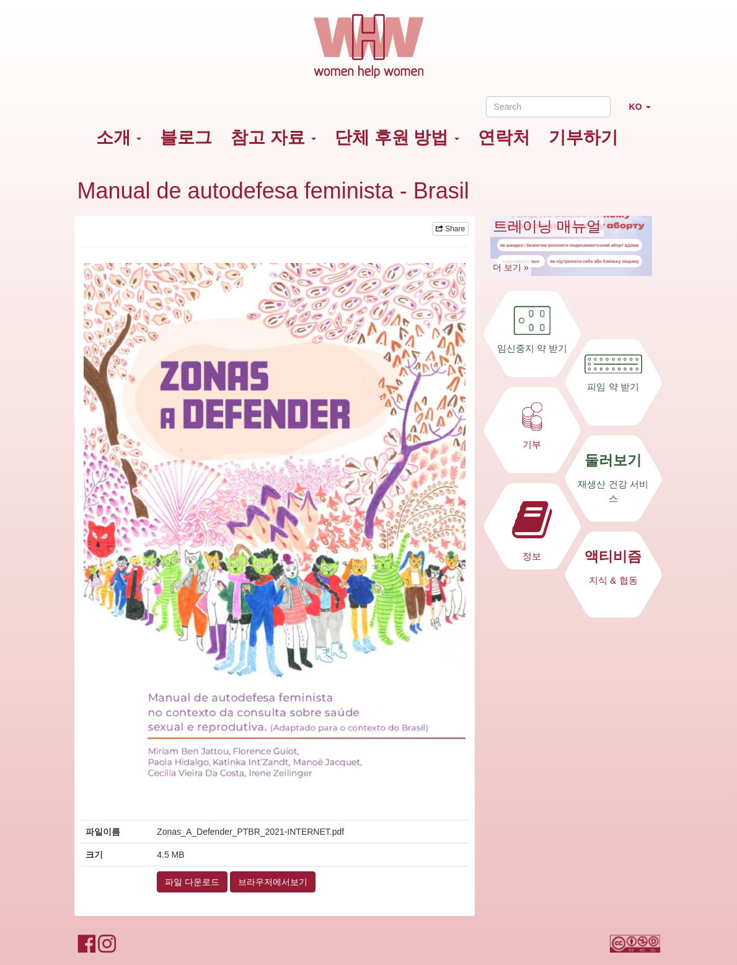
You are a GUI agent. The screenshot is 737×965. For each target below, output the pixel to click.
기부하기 (583, 137)
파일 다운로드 (192, 882)
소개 (119, 137)
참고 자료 (273, 137)
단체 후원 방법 (397, 137)
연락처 (504, 137)
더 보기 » (511, 267)
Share (450, 229)
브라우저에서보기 (272, 882)
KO (644, 112)
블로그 (186, 137)
